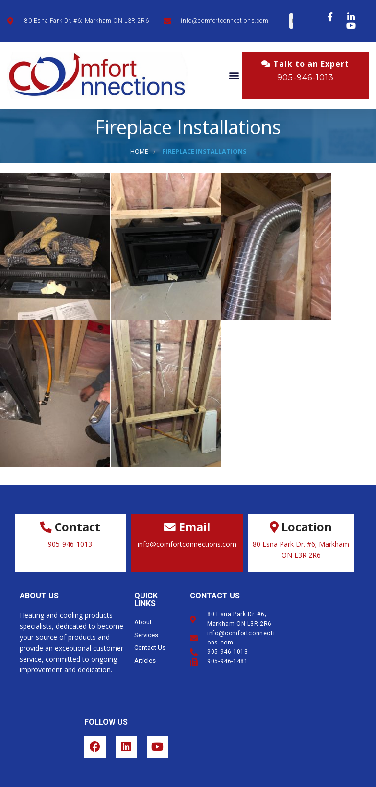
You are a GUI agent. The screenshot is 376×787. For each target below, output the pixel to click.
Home (139, 151)
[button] (234, 76)
